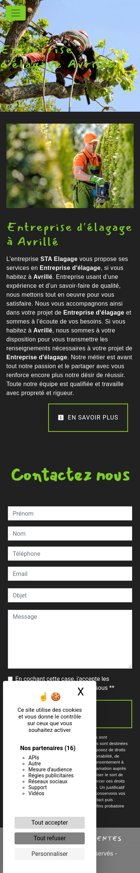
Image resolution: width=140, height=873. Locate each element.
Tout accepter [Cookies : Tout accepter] (49, 822)
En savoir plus (88, 417)
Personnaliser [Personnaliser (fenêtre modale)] (49, 853)
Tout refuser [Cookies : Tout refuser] (50, 838)
